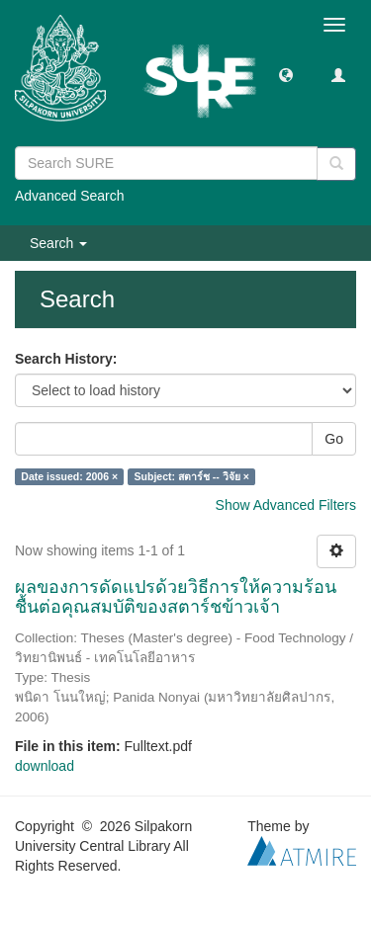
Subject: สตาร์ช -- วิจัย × (192, 476)
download (44, 766)
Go (334, 439)
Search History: (66, 359)
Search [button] (58, 243)
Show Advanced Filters (286, 505)
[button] (286, 74)
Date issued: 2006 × (69, 476)
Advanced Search (70, 196)
